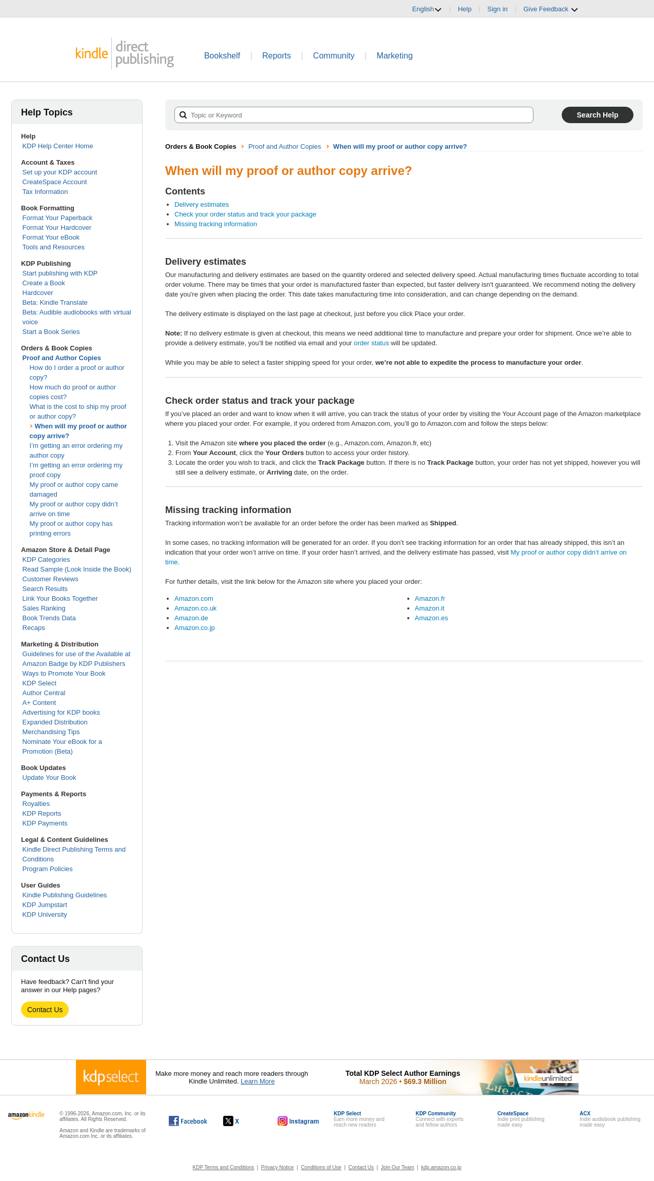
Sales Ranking (44, 608)
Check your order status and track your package (245, 214)
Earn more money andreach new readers (359, 1119)
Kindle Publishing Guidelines (65, 895)
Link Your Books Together (60, 598)
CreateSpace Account (55, 182)
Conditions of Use (321, 1167)
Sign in (497, 9)
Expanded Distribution (55, 722)
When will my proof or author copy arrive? (400, 146)
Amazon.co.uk (195, 608)
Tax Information (45, 191)
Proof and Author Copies (62, 358)
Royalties (36, 804)
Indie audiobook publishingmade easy (610, 1119)
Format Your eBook (51, 237)
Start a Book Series (51, 332)
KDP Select (39, 683)
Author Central (44, 693)
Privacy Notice (277, 1167)
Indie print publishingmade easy (521, 1119)
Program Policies (48, 869)
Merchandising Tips (51, 732)
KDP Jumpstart (45, 905)
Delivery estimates (201, 204)
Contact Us (45, 1010)
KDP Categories (46, 559)
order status (371, 343)
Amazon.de (191, 618)
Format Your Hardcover (57, 227)
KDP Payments (45, 823)
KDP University (45, 914)
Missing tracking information (215, 224)
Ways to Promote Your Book (64, 673)
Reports (276, 55)
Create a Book (44, 283)
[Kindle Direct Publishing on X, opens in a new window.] (242, 1121)
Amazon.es (431, 618)
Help (465, 9)
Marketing (394, 55)
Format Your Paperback (58, 218)
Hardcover (38, 293)
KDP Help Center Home (58, 146)
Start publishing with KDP (60, 273)
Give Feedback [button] (550, 9)
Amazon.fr (430, 598)
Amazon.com (193, 598)
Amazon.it (430, 608)
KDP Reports (42, 813)
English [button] (427, 9)
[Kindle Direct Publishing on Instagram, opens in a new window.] (299, 1121)
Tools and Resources (54, 247)
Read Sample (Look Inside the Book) (77, 569)
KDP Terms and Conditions (223, 1167)
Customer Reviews (50, 579)
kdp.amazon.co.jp (441, 1167)
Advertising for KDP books (62, 712)
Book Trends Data (49, 618)
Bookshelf (222, 55)
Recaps (34, 628)
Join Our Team (397, 1167)
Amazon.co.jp (194, 628)
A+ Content (39, 702)
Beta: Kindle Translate (55, 302)
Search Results (45, 589)
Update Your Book (49, 777)
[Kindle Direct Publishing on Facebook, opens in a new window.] (188, 1121)
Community (333, 55)
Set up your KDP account (60, 172)
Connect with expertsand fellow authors (439, 1119)
